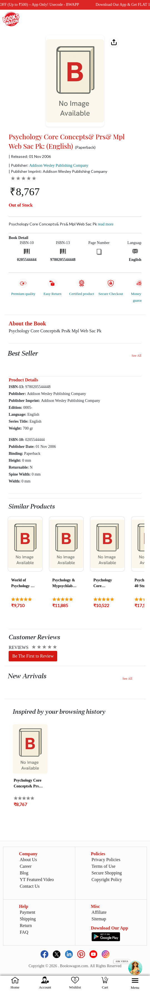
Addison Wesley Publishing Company (58, 165)
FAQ (24, 932)
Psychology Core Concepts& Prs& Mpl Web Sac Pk (61, 224)
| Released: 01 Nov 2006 (30, 156)
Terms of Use (104, 866)
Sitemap (99, 918)
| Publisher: (48, 165)
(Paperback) (85, 147)
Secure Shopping (107, 873)
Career (26, 866)
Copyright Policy (107, 879)
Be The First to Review (33, 656)
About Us (28, 859)
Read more (105, 224)
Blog (24, 873)
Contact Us (30, 886)
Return (26, 925)
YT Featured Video (37, 879)
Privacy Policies (106, 859)
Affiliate (99, 912)
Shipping (28, 918)
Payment (27, 912)
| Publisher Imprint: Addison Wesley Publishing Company (58, 171)
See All (136, 356)
